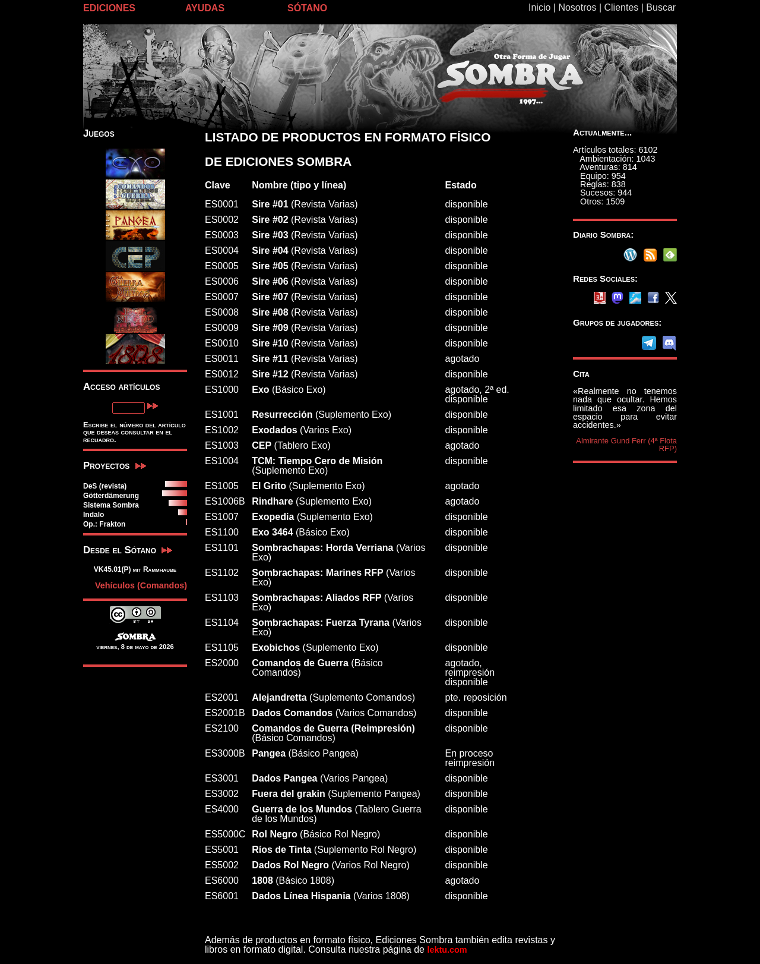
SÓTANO (307, 8)
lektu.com (447, 949)
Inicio (539, 7)
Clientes (621, 7)
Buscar (661, 7)
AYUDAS (204, 8)
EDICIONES (109, 8)
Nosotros (577, 7)
